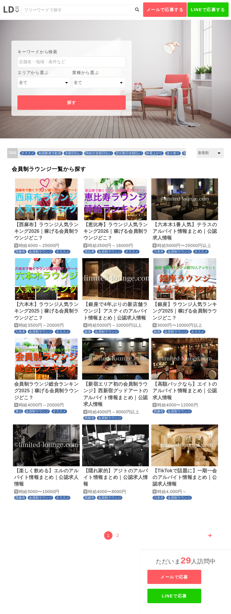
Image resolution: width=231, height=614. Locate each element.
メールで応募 (186, 577)
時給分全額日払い (98, 153)
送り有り (173, 153)
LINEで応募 (186, 596)
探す (71, 102)
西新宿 (89, 418)
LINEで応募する (208, 9)
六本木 (159, 251)
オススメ (27, 153)
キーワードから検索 (37, 51)
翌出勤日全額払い (129, 153)
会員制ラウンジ (40, 251)
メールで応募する (164, 9)
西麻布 (20, 251)
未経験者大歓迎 (49, 153)
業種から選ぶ (85, 72)
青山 (18, 411)
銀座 (88, 331)
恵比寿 (89, 251)
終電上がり (154, 153)
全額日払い (73, 153)
